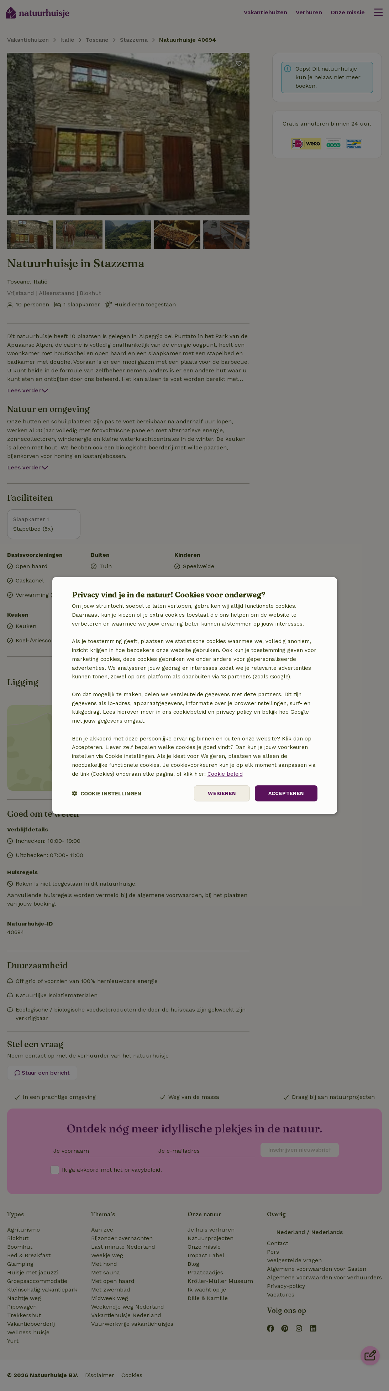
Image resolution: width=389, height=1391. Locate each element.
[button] (106, 793)
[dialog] (194, 695)
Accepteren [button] (286, 793)
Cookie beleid (225, 774)
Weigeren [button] (222, 793)
